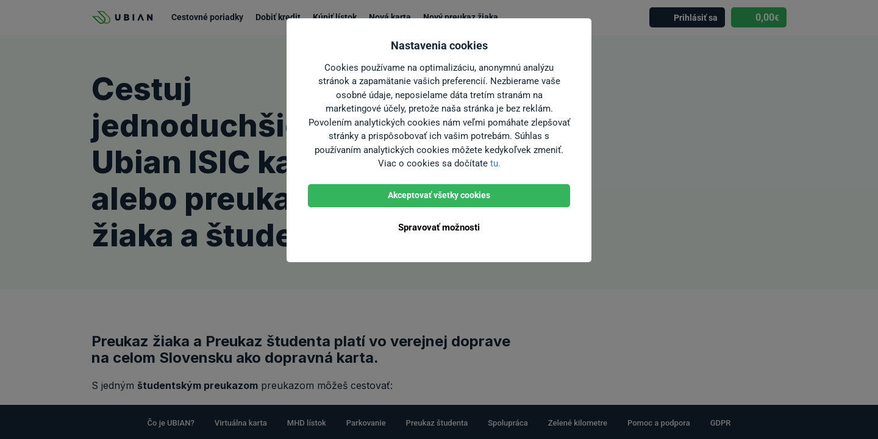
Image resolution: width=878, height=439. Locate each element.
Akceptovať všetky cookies (439, 195)
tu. (495, 163)
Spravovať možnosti (439, 227)
